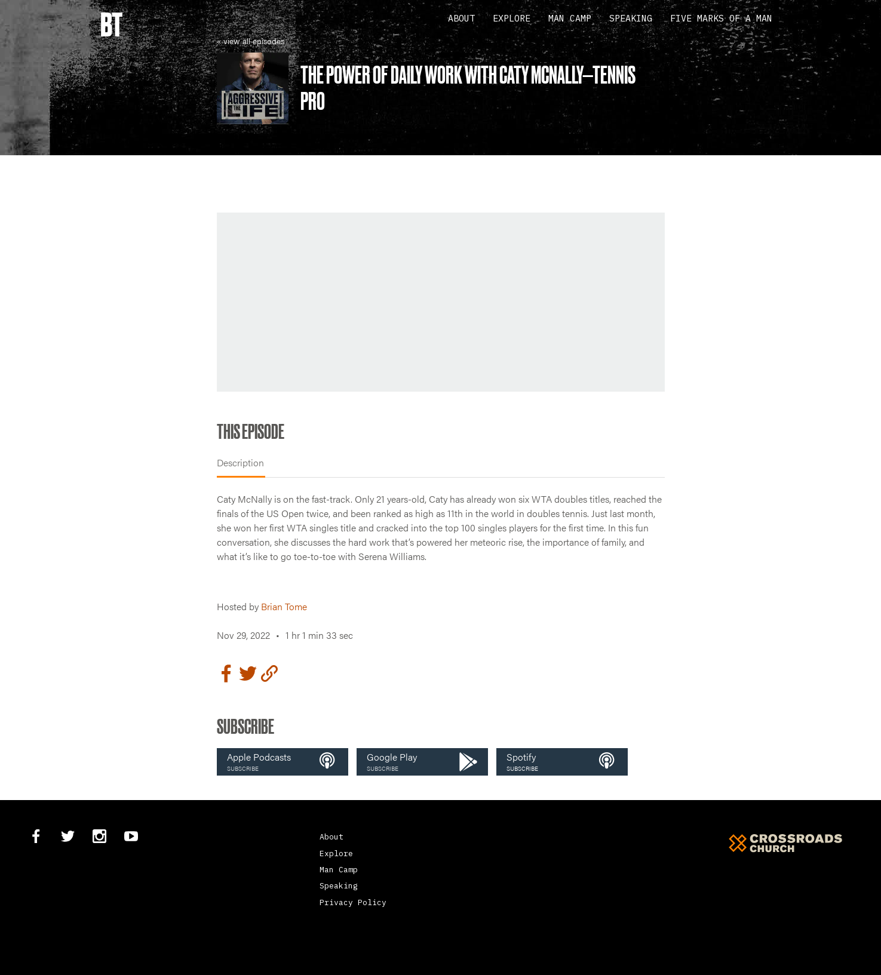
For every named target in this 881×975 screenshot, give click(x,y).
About (461, 18)
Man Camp (569, 18)
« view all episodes (250, 41)
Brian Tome (284, 606)
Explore (511, 18)
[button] (282, 762)
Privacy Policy (353, 902)
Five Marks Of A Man (721, 18)
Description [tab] (240, 462)
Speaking (630, 18)
